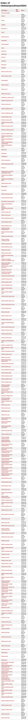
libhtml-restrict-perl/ (6, 337)
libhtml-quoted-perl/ (6, 333)
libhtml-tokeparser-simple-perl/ (6, 418)
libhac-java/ (4, 89)
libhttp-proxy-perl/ (6, 566)
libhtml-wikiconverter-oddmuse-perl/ (7, 462)
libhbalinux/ (4, 156)
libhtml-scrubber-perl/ (7, 345)
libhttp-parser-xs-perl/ (7, 563)
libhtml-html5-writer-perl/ (7, 300)
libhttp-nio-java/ (5, 554)
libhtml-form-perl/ (5, 249)
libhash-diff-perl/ (5, 628)
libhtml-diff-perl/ (5, 632)
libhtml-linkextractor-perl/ (7, 304)
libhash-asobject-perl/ (7, 100)
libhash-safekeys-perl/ (7, 133)
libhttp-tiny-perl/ (5, 617)
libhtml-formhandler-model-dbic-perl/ (6, 272)
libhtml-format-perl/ (6, 253)
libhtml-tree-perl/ (5, 649)
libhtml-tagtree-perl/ (6, 382)
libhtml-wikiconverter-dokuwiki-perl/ (7, 444)
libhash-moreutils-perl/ (7, 126)
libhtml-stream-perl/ (6, 354)
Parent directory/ (5, 13)
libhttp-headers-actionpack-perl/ (5, 529)
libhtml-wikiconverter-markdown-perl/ (7, 451)
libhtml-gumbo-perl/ (6, 71)
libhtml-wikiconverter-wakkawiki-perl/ (7, 666)
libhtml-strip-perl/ (5, 357)
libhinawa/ (4, 40)
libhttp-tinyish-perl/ (6, 621)
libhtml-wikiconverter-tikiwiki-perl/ (7, 672)
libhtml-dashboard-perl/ (7, 218)
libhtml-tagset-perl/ (6, 372)
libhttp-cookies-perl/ (6, 506)
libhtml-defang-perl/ (6, 221)
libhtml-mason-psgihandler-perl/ (5, 678)
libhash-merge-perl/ (6, 119)
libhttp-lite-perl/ (5, 540)
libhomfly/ (3, 190)
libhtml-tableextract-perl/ (7, 369)
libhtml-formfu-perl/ (6, 269)
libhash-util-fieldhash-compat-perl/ (7, 142)
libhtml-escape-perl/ (6, 243)
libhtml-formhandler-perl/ (7, 275)
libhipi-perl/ (4, 186)
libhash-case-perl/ (6, 104)
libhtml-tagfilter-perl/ (6, 378)
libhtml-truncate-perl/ (6, 430)
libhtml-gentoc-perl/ (6, 282)
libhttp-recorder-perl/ (6, 570)
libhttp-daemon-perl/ (6, 510)
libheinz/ (3, 167)
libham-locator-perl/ (6, 705)
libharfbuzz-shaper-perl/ (7, 97)
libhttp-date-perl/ (5, 518)
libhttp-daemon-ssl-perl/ (7, 514)
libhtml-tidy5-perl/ (6, 408)
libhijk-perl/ (4, 660)
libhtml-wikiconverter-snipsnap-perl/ (7, 669)
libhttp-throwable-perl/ (7, 610)
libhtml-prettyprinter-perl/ (7, 327)
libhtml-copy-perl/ (6, 215)
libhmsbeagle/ (5, 44)
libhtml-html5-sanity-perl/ (7, 296)
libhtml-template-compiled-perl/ (5, 385)
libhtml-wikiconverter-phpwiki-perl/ (7, 675)
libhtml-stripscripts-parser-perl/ (6, 360)
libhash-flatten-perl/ (6, 116)
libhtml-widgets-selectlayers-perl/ (5, 441)
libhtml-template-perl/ (7, 395)
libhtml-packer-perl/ (6, 319)
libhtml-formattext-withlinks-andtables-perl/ (7, 259)
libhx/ (2, 48)
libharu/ (3, 57)
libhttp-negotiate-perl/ (7, 551)
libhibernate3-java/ (6, 183)
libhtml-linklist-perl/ (6, 308)
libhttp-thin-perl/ (5, 607)
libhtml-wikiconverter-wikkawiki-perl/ (7, 474)
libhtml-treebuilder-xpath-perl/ (6, 426)
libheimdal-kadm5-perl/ (7, 163)
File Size (17, 10)
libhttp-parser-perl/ (6, 560)
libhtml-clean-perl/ (6, 212)
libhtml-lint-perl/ (5, 312)
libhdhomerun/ (5, 36)
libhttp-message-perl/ (7, 544)
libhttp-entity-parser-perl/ (7, 525)
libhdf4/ (3, 24)
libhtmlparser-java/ (6, 485)
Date (22, 10)
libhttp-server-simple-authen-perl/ (7, 584)
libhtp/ (3, 20)
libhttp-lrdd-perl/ (5, 717)
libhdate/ (3, 61)
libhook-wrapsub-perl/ (7, 197)
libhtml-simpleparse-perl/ (7, 351)
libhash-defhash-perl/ (7, 108)
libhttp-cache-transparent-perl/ (5, 497)
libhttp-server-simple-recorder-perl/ (7, 600)
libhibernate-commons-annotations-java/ (7, 172)
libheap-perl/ (4, 656)
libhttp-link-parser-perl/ (7, 536)
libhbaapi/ (4, 153)
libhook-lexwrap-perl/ (6, 194)
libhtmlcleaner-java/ (6, 482)
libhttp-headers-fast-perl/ (7, 533)
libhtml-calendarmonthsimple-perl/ (7, 208)
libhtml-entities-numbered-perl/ (5, 240)
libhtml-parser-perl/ (6, 76)
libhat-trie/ (4, 149)
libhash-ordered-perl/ (6, 709)
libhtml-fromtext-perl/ (6, 279)
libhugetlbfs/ (4, 80)
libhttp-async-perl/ (6, 641)
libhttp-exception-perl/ (7, 697)
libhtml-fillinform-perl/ (6, 246)
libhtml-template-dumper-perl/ (5, 389)
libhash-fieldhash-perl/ (7, 113)
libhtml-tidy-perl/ (5, 404)
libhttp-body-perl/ (5, 489)
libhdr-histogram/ (5, 160)
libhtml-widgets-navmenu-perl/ (5, 438)
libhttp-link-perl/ (5, 714)
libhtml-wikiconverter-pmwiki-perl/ (7, 468)
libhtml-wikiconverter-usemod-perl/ (7, 471)
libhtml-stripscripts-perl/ (7, 363)
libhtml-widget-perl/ (6, 434)
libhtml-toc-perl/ (5, 414)
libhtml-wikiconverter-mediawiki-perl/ (7, 455)
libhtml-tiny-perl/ (5, 411)
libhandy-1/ (4, 28)
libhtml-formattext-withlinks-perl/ (6, 263)
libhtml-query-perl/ (6, 636)
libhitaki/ (3, 67)
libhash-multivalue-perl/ (7, 129)
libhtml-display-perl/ (6, 225)
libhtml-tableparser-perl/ (7, 700)
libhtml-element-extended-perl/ (5, 228)
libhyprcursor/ (5, 84)
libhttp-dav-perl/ (5, 522)
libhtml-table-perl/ (6, 366)
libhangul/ (4, 54)
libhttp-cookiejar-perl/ (7, 500)
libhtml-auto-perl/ (5, 645)
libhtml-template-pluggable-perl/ (5, 398)
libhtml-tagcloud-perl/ (7, 375)
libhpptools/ (4, 652)
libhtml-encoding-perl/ (7, 236)
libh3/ (2, 32)
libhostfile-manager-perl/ (7, 201)
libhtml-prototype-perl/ (7, 330)
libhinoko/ (3, 64)
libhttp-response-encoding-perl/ (5, 581)
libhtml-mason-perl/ (6, 315)
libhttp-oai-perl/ (5, 557)
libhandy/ (3, 51)
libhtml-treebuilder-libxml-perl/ (6, 422)
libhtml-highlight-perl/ (6, 285)
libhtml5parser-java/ (6, 478)
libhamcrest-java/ (5, 93)
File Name (4, 10)
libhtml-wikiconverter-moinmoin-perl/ (7, 459)
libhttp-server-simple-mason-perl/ (7, 590)
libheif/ (3, 16)
